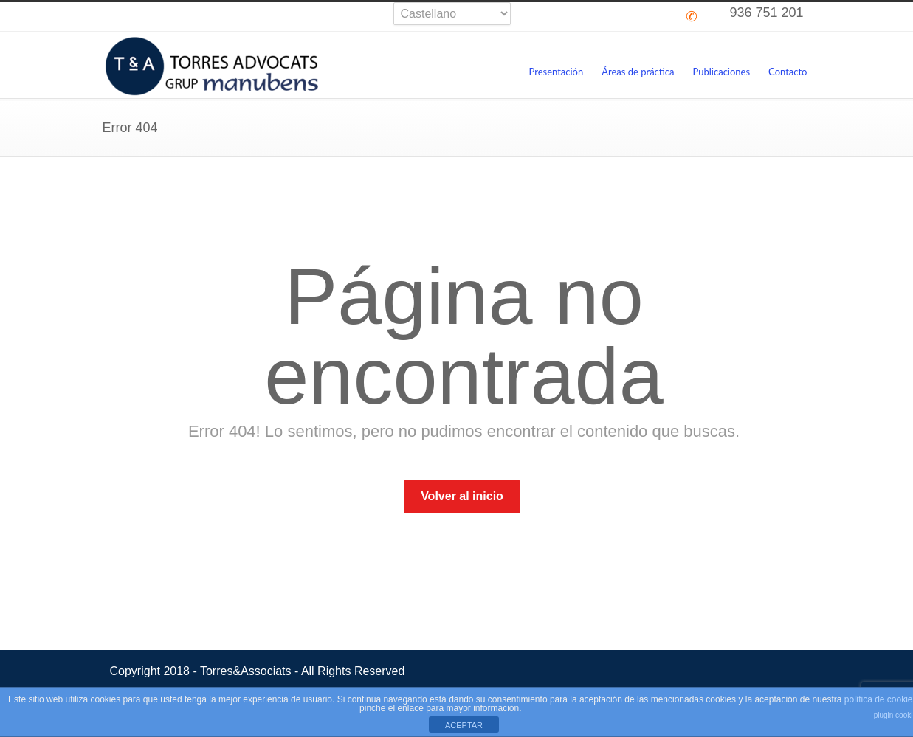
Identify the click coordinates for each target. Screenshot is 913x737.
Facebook (588, 17)
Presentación (555, 71)
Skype (618, 17)
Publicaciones (722, 71)
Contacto (787, 71)
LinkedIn (647, 17)
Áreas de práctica (638, 71)
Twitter (558, 17)
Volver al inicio (462, 496)
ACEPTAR (464, 725)
